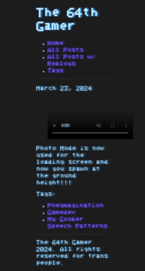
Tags (56, 70)
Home (56, 43)
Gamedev (61, 212)
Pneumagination (75, 205)
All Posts (65, 50)
